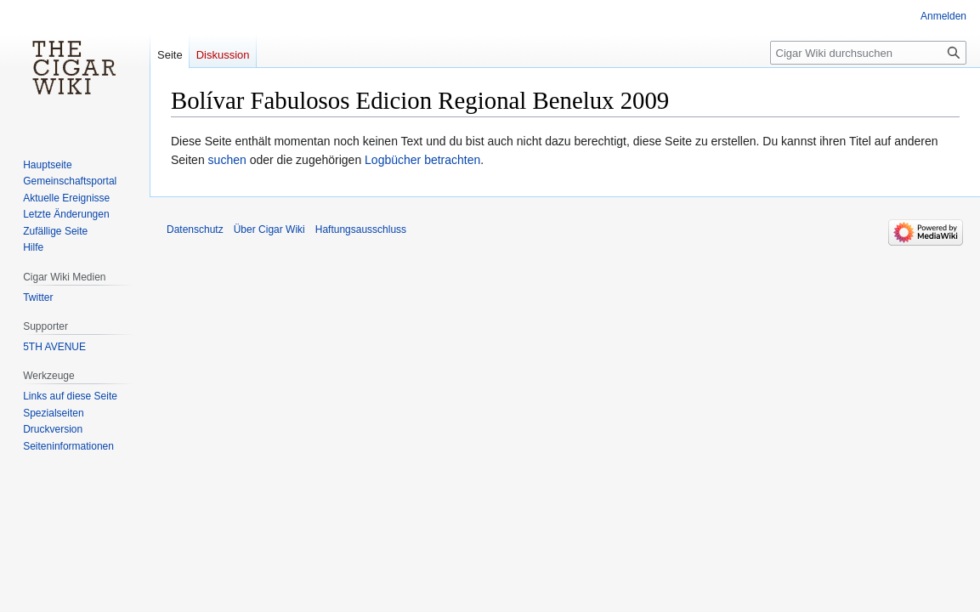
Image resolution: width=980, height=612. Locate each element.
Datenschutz (195, 229)
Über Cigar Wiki (269, 229)
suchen (227, 160)
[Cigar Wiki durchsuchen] (868, 53)
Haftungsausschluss (360, 229)
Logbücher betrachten (422, 160)
